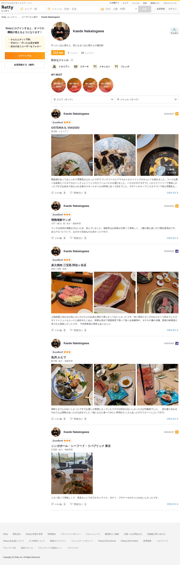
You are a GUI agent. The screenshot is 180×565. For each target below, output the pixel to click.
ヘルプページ (162, 541)
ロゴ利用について (37, 541)
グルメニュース (170, 3)
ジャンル (135, 3)
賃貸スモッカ (27, 548)
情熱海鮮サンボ (61, 219)
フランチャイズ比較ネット (50, 548)
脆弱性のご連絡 (112, 534)
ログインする (24, 55)
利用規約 (52, 534)
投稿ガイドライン (58, 541)
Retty (5, 534)
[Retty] (7, 8)
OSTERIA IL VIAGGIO (65, 127)
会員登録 (161, 9)
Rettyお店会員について (13, 541)
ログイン (173, 9)
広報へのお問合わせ (133, 534)
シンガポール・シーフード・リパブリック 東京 (81, 446)
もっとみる (172, 170)
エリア (125, 3)
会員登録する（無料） (25, 64)
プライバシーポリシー (71, 534)
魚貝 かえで (58, 357)
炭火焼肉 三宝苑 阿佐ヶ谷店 (68, 265)
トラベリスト (73, 548)
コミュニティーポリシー (82, 541)
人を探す (113, 3)
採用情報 (147, 541)
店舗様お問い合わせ (156, 534)
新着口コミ (155, 3)
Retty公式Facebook (107, 541)
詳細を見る (171, 193)
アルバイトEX (9, 548)
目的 (145, 3)
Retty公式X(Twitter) (129, 541)
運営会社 (17, 534)
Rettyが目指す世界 (34, 534)
